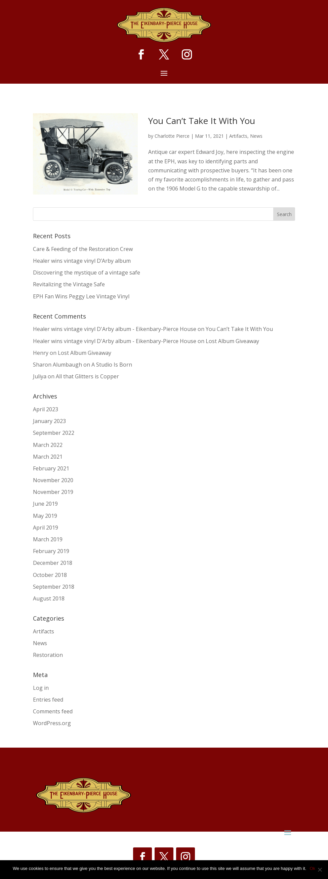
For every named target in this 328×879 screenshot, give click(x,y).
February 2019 (51, 551)
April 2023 (45, 409)
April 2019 (45, 527)
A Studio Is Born (111, 364)
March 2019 (48, 539)
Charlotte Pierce (172, 136)
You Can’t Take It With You (201, 121)
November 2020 (53, 480)
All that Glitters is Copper (87, 376)
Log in (41, 688)
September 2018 (53, 586)
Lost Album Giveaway (232, 341)
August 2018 (49, 598)
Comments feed (53, 711)
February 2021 (51, 468)
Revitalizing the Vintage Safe (69, 284)
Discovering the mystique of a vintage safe (86, 272)
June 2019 (45, 503)
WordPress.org (52, 723)
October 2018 (50, 575)
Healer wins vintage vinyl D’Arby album (82, 260)
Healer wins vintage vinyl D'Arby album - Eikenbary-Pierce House (114, 329)
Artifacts (238, 136)
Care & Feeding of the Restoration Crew (83, 249)
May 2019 (45, 515)
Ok (312, 868)
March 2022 (48, 445)
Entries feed (48, 699)
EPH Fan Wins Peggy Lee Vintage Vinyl (81, 296)
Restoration (48, 655)
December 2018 (52, 563)
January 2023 (49, 421)
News (256, 136)
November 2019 (53, 492)
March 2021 (48, 456)
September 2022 (53, 432)
